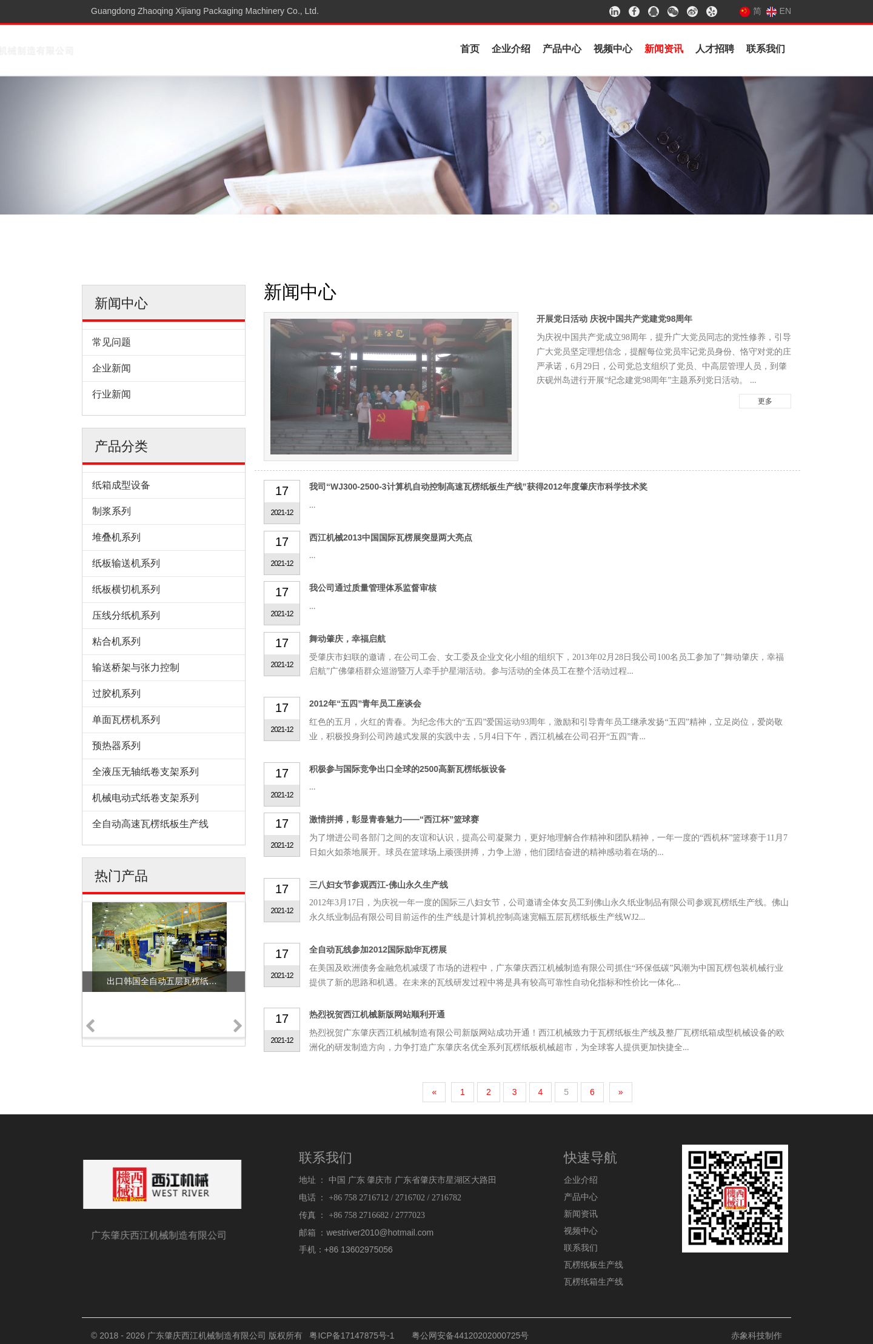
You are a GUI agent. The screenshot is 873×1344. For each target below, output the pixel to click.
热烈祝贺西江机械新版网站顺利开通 (377, 1014)
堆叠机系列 (116, 537)
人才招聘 (714, 49)
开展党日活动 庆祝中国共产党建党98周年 (614, 319)
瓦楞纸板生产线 (593, 1264)
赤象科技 (748, 1335)
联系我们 (765, 49)
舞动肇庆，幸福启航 (347, 639)
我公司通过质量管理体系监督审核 (372, 588)
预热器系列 (116, 745)
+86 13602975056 (358, 1249)
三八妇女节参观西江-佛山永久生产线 (378, 885)
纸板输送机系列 (126, 563)
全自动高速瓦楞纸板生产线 (150, 824)
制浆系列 (111, 511)
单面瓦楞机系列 (126, 719)
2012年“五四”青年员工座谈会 (365, 703)
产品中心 (562, 49)
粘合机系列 (116, 641)
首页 (470, 49)
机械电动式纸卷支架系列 (145, 798)
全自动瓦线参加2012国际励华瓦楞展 (378, 949)
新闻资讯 (663, 49)
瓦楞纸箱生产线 (593, 1281)
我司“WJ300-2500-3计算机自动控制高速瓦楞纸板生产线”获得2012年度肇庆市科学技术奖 (478, 486)
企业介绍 (511, 49)
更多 (765, 401)
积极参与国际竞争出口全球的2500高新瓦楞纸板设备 (407, 769)
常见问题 (111, 342)
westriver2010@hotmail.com (379, 1232)
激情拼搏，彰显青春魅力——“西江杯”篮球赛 (394, 819)
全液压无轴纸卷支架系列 (145, 772)
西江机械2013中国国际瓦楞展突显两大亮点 (390, 537)
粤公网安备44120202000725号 (470, 1335)
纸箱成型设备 (121, 485)
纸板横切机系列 (126, 589)
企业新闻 (111, 368)
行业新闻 (111, 394)
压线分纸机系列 (126, 615)
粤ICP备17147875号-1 (351, 1335)
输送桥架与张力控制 (135, 667)
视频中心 (613, 49)
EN (778, 11)
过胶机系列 (116, 693)
